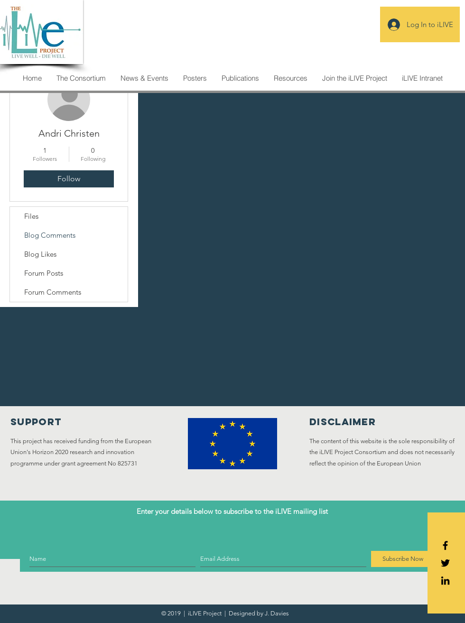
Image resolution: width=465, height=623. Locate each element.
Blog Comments (49, 235)
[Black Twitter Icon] (445, 563)
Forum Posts (43, 273)
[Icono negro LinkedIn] (445, 580)
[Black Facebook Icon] (445, 545)
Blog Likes (40, 254)
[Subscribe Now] (403, 559)
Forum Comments (52, 292)
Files (31, 216)
